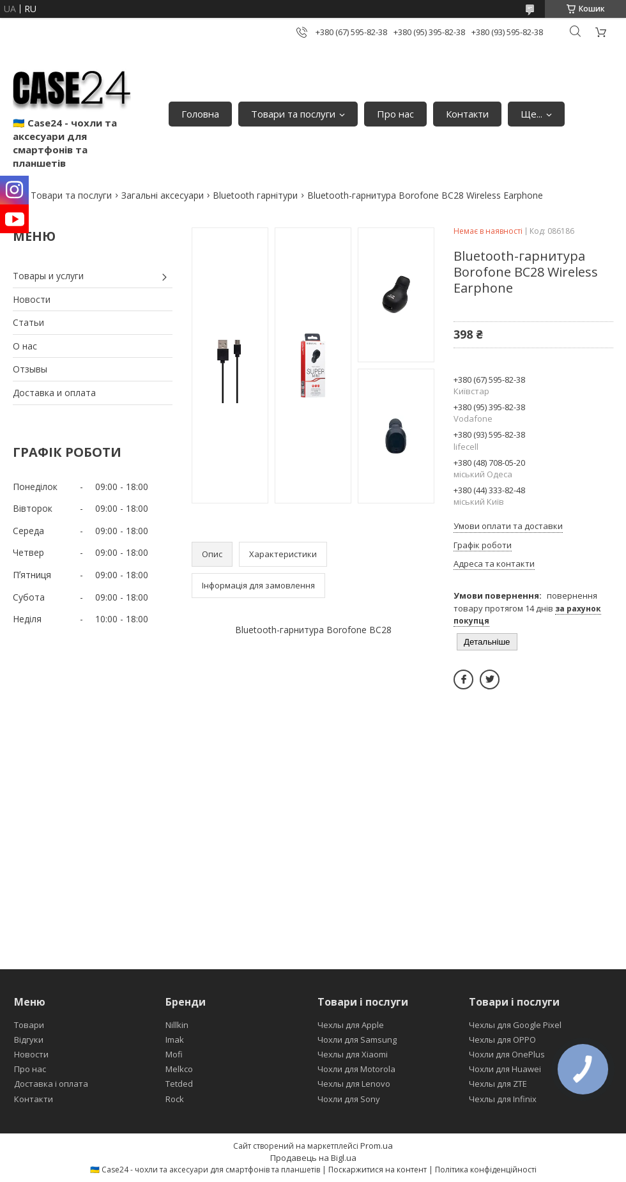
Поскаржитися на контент (377, 1169)
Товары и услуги (48, 276)
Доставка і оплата (51, 1083)
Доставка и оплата (54, 393)
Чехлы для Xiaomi (352, 1054)
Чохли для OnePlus (507, 1054)
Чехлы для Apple (350, 1025)
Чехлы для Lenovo (353, 1083)
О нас (25, 346)
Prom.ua (376, 1145)
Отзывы (30, 369)
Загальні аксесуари (162, 195)
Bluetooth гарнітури (255, 195)
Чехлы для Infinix (503, 1099)
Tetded (179, 1083)
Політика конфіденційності (486, 1169)
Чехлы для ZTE (498, 1083)
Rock (174, 1099)
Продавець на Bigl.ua (313, 1157)
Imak (174, 1039)
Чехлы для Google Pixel (515, 1025)
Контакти (467, 113)
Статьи (28, 322)
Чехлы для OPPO (502, 1039)
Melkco (179, 1069)
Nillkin (176, 1025)
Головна (200, 113)
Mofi (174, 1054)
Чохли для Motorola (356, 1069)
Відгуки (28, 1039)
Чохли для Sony (348, 1099)
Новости (31, 299)
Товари (29, 1025)
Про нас (395, 113)
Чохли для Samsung (357, 1039)
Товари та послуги (293, 113)
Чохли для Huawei (505, 1069)
